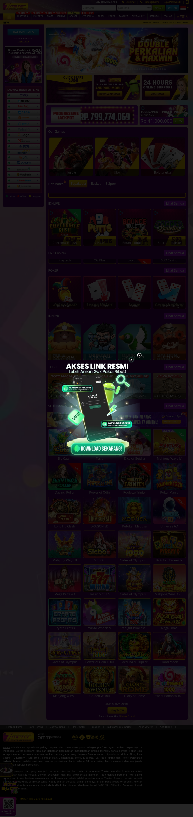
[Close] (139, 356)
